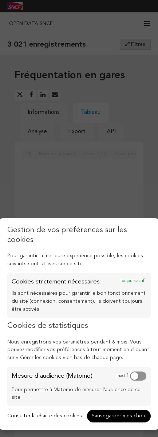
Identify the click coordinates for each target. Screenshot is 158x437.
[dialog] (79, 324)
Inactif (122, 376)
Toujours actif (132, 281)
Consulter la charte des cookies (44, 415)
